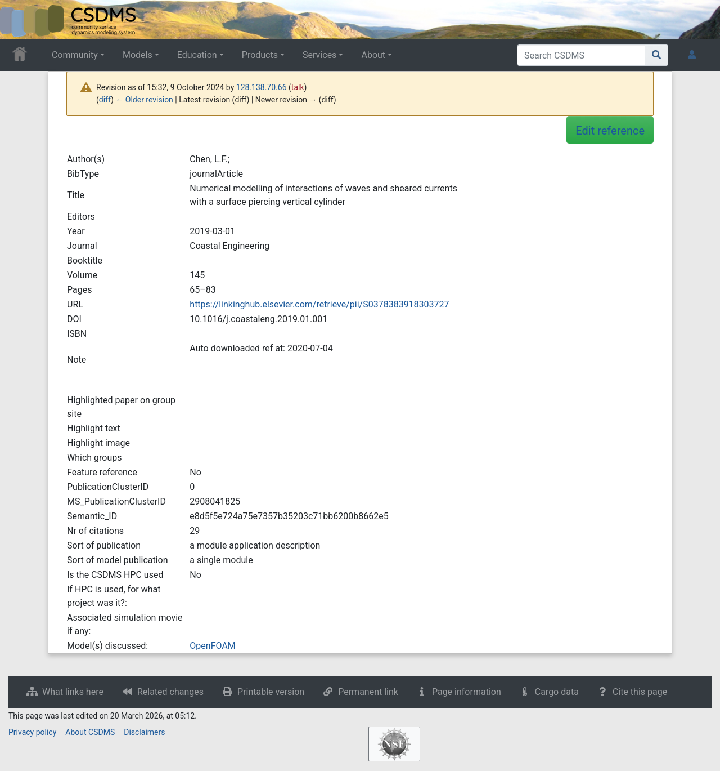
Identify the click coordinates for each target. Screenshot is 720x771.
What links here (73, 692)
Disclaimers (144, 732)
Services (319, 55)
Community (75, 55)
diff (105, 99)
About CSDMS (90, 732)
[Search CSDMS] (581, 55)
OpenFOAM (212, 645)
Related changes (170, 692)
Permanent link (368, 692)
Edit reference (610, 130)
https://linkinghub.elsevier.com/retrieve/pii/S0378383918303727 (319, 304)
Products (260, 55)
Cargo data (557, 692)
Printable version (270, 692)
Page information (466, 692)
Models (137, 55)
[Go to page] (656, 55)
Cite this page (640, 692)
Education (197, 55)
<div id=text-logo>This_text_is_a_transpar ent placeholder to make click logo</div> (18, 19)
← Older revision (144, 99)
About (373, 55)
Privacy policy (32, 732)
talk (297, 87)
